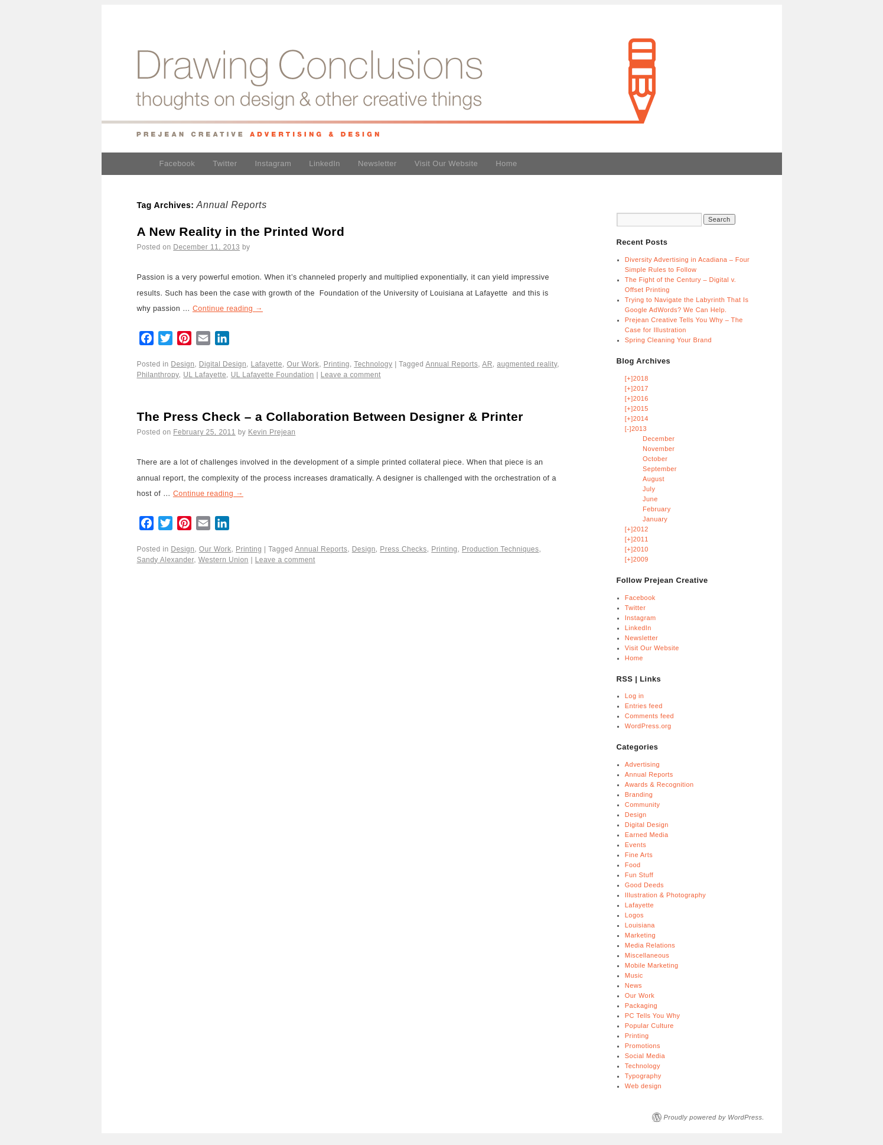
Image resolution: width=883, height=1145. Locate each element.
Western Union (223, 560)
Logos (634, 915)
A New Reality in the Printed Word (241, 231)
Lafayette (266, 364)
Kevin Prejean (271, 432)
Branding (639, 794)
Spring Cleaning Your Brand (668, 339)
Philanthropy (158, 375)
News (633, 985)
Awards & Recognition (659, 784)
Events (635, 844)
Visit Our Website (446, 163)
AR (487, 364)
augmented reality (527, 364)
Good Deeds (644, 884)
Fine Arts (639, 854)
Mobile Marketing (652, 965)
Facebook (177, 163)
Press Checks (403, 549)
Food (633, 864)
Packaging (641, 1005)
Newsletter (377, 163)
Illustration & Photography (665, 895)
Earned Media (647, 834)
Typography (643, 1075)
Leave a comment (351, 375)
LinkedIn (324, 163)
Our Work (303, 364)
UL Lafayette (204, 375)
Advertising (642, 764)
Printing (337, 364)
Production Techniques (500, 549)
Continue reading (228, 308)
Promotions (642, 1045)
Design (182, 364)
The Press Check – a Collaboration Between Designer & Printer (330, 416)
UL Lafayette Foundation (272, 375)
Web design (643, 1085)
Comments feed (649, 715)
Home (506, 163)
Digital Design (222, 364)
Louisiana (640, 925)
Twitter (225, 163)
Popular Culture (649, 1025)
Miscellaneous (647, 955)
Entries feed (644, 705)
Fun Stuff (639, 874)
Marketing (640, 935)
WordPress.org (648, 725)
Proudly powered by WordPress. (714, 1117)
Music (634, 975)
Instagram (273, 163)
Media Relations (650, 945)
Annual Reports (451, 364)
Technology (373, 364)
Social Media (645, 1055)
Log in (634, 695)
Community (642, 804)
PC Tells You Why (652, 1015)
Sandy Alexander (165, 560)
